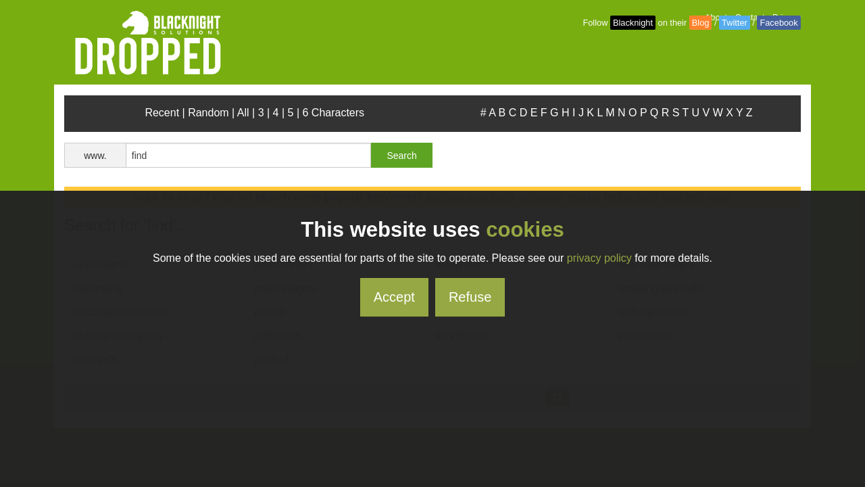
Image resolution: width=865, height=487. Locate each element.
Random (208, 112)
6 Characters (334, 112)
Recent (162, 112)
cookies (525, 229)
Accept (394, 296)
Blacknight (633, 23)
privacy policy (599, 258)
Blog (701, 23)
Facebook (778, 23)
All (243, 112)
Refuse (470, 296)
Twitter (734, 23)
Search (401, 155)
